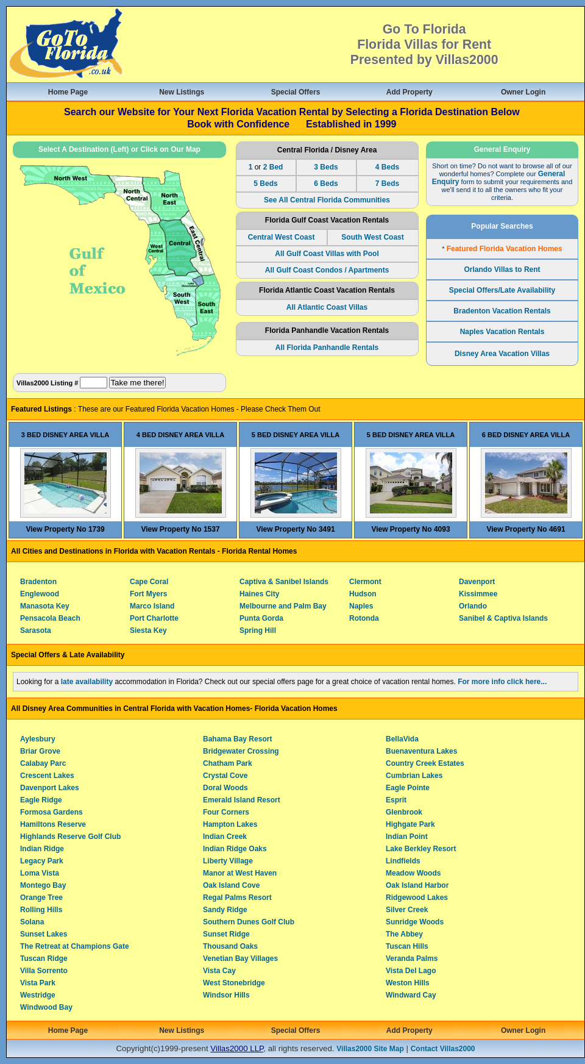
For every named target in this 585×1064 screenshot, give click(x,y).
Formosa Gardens (51, 812)
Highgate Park (410, 824)
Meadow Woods (413, 873)
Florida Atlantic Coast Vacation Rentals (327, 290)
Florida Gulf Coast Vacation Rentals (327, 220)
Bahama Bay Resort (237, 739)
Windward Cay (411, 995)
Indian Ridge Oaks (235, 848)
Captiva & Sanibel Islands (283, 581)
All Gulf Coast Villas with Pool (326, 253)
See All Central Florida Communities (327, 200)
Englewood (39, 594)
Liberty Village (228, 861)
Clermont (365, 581)
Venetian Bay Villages (240, 958)
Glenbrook (404, 812)
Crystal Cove (225, 775)
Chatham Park (227, 763)
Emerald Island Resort (241, 800)
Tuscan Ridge (44, 958)
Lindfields (403, 861)
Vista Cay (219, 970)
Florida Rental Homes (259, 551)
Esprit (396, 800)
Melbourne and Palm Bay (283, 606)
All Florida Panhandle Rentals (326, 347)
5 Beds (265, 183)
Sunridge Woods (415, 922)
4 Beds (387, 167)
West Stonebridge (234, 983)
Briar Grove (40, 751)
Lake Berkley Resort (421, 848)
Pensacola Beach (50, 618)
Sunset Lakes (43, 934)
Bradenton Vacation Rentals (501, 311)
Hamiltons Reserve (53, 824)
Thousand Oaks (230, 946)
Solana (32, 922)
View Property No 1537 (180, 529)
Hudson (363, 594)
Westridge (37, 995)
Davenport (477, 581)
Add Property (409, 92)
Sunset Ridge (226, 934)
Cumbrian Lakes (414, 775)
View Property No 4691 (525, 529)
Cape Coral (149, 581)
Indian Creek (225, 836)
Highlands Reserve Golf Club (70, 836)
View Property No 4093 (410, 529)
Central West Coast (281, 237)
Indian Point (407, 836)
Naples (361, 606)
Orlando (473, 606)
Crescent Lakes (47, 775)
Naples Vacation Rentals (502, 331)
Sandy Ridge (225, 909)
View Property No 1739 (65, 529)
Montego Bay (43, 885)
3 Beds (326, 167)
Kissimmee (478, 594)
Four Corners (226, 812)
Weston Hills (408, 983)
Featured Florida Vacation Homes (504, 249)
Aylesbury (37, 739)
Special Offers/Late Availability (502, 290)
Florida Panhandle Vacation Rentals (327, 330)
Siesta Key (148, 630)
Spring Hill (257, 630)
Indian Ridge (42, 848)
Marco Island (152, 606)
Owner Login (523, 92)
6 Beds (326, 183)
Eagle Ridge (41, 800)
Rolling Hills (41, 909)
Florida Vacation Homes (296, 708)
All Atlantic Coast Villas (326, 307)
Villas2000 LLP (236, 1048)
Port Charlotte (154, 618)
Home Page (68, 92)
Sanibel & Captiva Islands (503, 618)
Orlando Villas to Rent (502, 269)
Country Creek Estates (425, 763)
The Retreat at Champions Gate (74, 946)
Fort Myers (148, 594)
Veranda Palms (412, 958)
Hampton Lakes (230, 824)
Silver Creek (407, 909)
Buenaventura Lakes (421, 751)
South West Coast (372, 237)
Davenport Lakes (49, 788)
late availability (87, 681)
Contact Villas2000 (443, 1048)
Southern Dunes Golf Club (248, 922)
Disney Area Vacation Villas (502, 353)
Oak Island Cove (231, 885)
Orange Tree (41, 897)
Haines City (259, 594)
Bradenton (38, 581)
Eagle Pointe (408, 788)
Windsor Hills (226, 995)
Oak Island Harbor (417, 885)
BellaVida (402, 739)
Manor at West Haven (240, 873)
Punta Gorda (261, 618)
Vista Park (37, 983)
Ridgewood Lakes (417, 897)
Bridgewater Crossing (241, 751)
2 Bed (273, 167)
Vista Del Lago (411, 970)
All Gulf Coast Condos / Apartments (327, 270)
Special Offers (296, 92)
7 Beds (387, 183)
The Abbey (404, 934)
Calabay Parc (43, 763)
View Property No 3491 (295, 529)
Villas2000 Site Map (370, 1048)
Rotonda (364, 618)
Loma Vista (39, 873)
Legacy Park (41, 861)
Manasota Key (44, 606)
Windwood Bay (46, 1007)
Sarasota (35, 630)
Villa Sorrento (44, 970)
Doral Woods (225, 788)
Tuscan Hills (407, 946)
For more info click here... (502, 681)
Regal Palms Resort (237, 897)
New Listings (181, 92)
